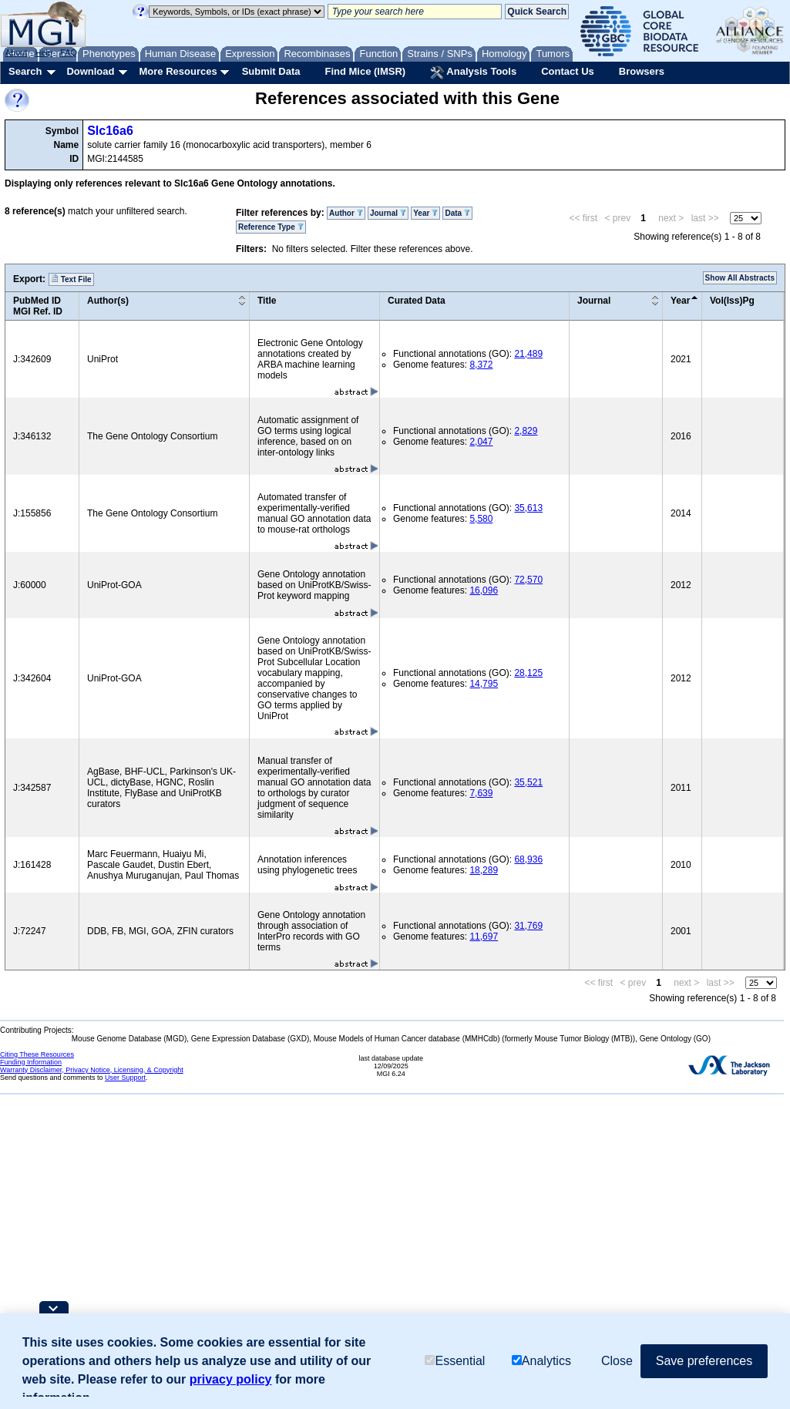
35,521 (528, 782)
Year (425, 213)
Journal (388, 213)
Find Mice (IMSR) (364, 71)
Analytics (541, 1360)
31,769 (528, 925)
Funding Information (31, 1062)
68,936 (528, 859)
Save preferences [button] (704, 1360)
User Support (125, 1077)
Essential (455, 1360)
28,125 (528, 673)
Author (346, 213)
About (16, 52)
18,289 (483, 870)
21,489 (528, 353)
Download (90, 71)
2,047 (480, 441)
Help (43, 52)
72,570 (528, 579)
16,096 (483, 590)
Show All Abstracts (740, 278)
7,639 (480, 793)
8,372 (480, 364)
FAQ (68, 52)
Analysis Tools (473, 72)
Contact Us (567, 71)
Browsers (641, 71)
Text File (71, 279)
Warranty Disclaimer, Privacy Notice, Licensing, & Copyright (91, 1070)
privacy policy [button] (231, 1379)
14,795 (483, 683)
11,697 (483, 936)
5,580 (480, 518)
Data (457, 213)
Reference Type (271, 227)
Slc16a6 (110, 130)
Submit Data (271, 71)
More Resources (178, 71)
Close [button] (617, 1360)
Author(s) (108, 300)
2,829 (525, 430)
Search (25, 71)
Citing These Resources (37, 1054)
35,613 (528, 508)
